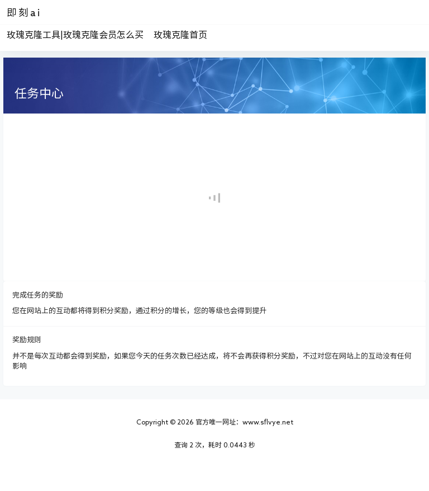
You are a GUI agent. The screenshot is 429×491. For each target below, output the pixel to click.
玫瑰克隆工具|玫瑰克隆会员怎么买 (75, 34)
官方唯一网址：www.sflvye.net (243, 421)
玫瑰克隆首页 (180, 34)
